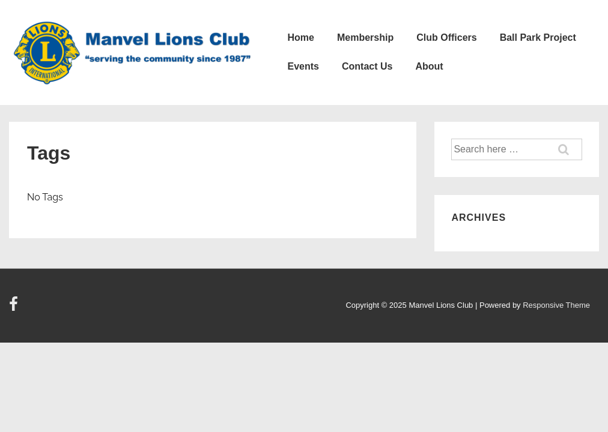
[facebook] (15, 308)
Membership (365, 37)
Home (300, 37)
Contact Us (367, 66)
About (429, 66)
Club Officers (446, 37)
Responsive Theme (556, 305)
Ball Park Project (538, 37)
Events (302, 66)
